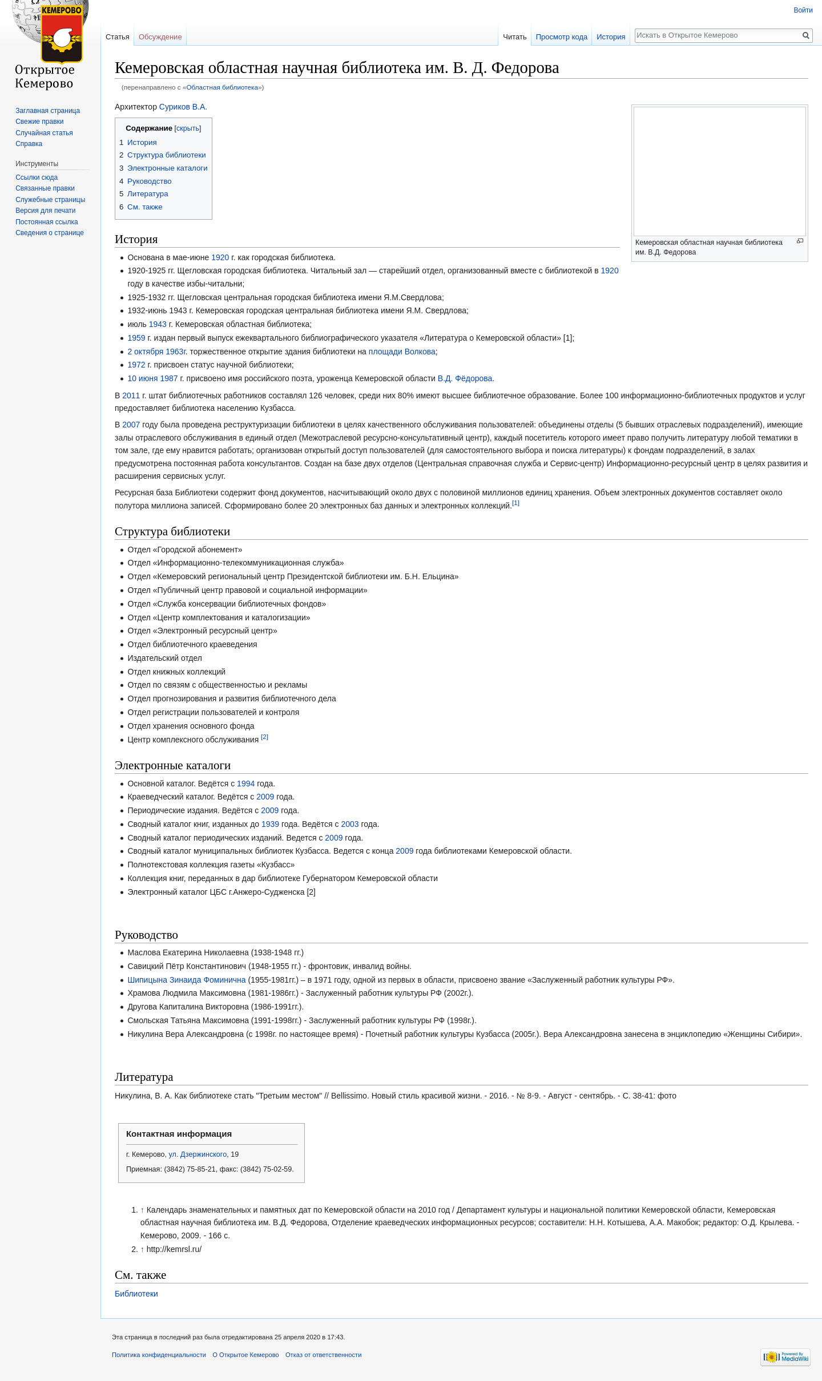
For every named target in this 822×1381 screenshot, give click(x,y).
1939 (270, 824)
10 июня (142, 378)
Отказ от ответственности (323, 1354)
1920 (220, 257)
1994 (246, 783)
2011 (131, 395)
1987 (169, 378)
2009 (265, 796)
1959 (136, 337)
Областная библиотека (222, 87)
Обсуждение (160, 37)
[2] (264, 736)
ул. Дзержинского (198, 1154)
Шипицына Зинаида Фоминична (186, 979)
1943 (158, 324)
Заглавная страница (47, 111)
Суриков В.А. (183, 106)
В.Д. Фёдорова (465, 378)
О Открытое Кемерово (245, 1354)
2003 (349, 824)
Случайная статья (43, 133)
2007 (131, 424)
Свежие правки (39, 122)
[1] (515, 502)
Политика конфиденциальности (159, 1354)
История (611, 37)
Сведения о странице (49, 233)
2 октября (145, 351)
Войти (803, 10)
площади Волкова (402, 351)
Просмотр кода (562, 37)
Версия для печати (45, 211)
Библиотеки (136, 1293)
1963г (176, 351)
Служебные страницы (50, 200)
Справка (28, 144)
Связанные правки (45, 188)
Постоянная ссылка (46, 222)
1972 (136, 364)
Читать (514, 37)
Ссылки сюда (36, 177)
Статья (118, 37)
